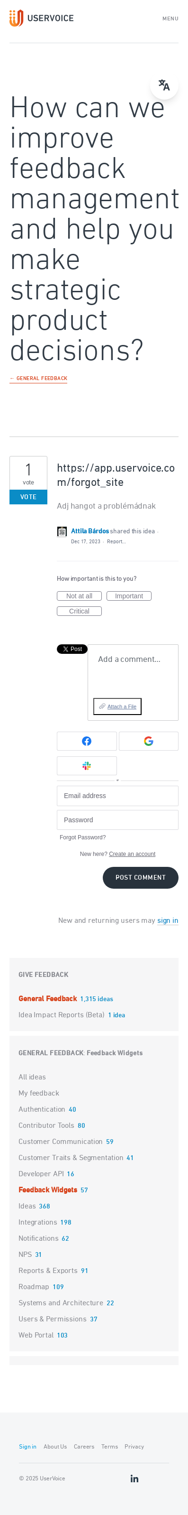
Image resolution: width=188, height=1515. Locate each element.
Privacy (134, 1447)
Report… (116, 541)
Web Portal (36, 1335)
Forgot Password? (83, 837)
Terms (109, 1447)
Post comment (141, 878)
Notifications (38, 1239)
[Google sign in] (149, 741)
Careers (84, 1447)
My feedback (38, 1093)
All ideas (32, 1077)
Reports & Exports (48, 1271)
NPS (25, 1255)
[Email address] (118, 796)
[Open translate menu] (164, 85)
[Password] (118, 820)
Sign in (27, 1447)
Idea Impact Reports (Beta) (62, 1015)
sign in (168, 921)
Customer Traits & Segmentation (70, 1158)
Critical (85, 611)
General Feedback (48, 999)
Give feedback (43, 975)
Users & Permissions (52, 1319)
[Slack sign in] (87, 765)
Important (133, 596)
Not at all (84, 596)
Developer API (40, 1174)
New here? (117, 854)
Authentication (41, 1110)
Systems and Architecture (60, 1303)
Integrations (37, 1223)
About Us (55, 1447)
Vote (28, 497)
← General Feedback (38, 379)
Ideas (27, 1206)
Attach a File (121, 706)
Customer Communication (60, 1142)
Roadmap (33, 1287)
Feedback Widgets (115, 1054)
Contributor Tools (46, 1126)
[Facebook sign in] (87, 741)
